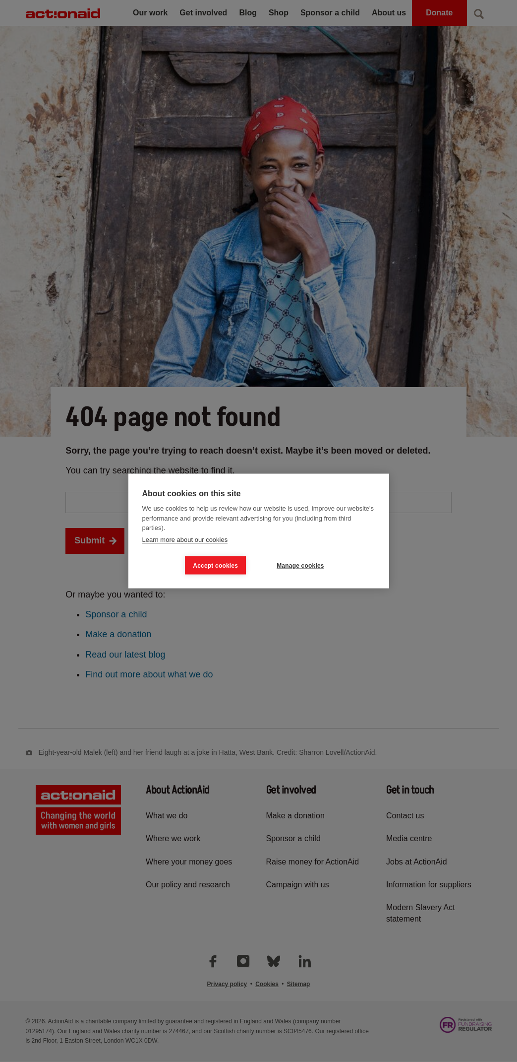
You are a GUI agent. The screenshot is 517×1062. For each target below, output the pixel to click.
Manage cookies (300, 565)
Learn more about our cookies (185, 539)
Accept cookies (215, 565)
